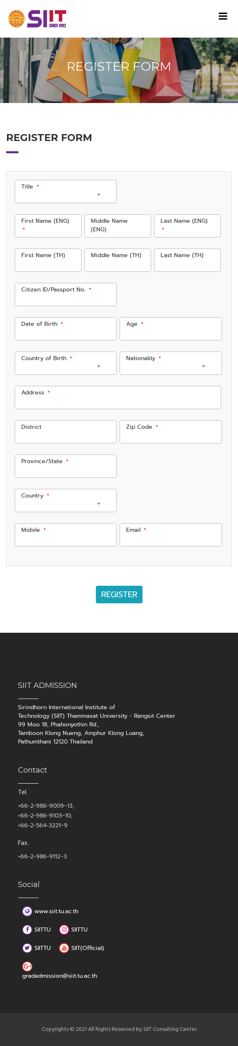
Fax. (23, 843)
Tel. (22, 793)
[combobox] (60, 196)
